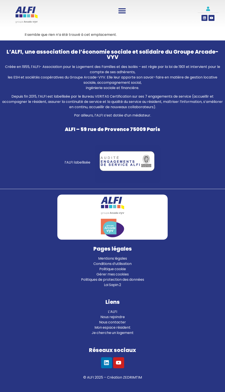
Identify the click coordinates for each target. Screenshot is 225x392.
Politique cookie (112, 269)
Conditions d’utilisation (112, 263)
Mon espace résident (112, 327)
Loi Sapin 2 (112, 284)
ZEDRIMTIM (132, 377)
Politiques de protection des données (112, 279)
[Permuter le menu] (122, 11)
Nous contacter (112, 322)
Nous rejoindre (112, 316)
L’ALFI (112, 311)
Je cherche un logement (113, 332)
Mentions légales (112, 258)
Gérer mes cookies (112, 274)
